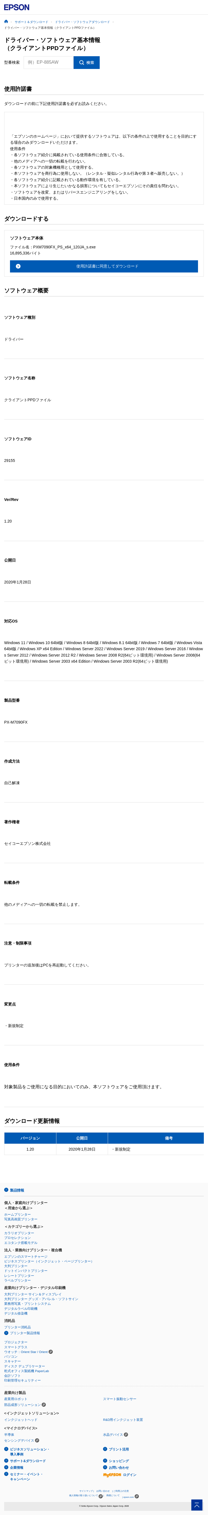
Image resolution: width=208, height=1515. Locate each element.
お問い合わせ (119, 1468)
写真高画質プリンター (20, 1219)
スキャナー (12, 1361)
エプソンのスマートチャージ (25, 1256)
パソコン (10, 1356)
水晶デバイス (113, 1434)
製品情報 (17, 1190)
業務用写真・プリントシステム (27, 1303)
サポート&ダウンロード (28, 1461)
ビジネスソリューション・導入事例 (30, 1452)
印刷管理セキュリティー (22, 1380)
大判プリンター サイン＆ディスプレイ (33, 1294)
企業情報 (16, 1468)
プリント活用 (119, 1449)
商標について (113, 1495)
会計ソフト (12, 1375)
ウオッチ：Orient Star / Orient (26, 1352)
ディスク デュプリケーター (24, 1366)
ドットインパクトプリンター (25, 1270)
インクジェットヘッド (20, 1419)
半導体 (9, 1434)
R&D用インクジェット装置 (123, 1419)
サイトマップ (86, 1491)
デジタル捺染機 (15, 1313)
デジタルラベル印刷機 (20, 1308)
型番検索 (12, 62)
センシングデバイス (19, 1440)
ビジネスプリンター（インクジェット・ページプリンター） (49, 1261)
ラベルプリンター (17, 1280)
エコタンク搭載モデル (20, 1242)
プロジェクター (15, 1342)
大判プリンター (15, 1266)
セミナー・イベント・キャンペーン (26, 1476)
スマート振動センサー (119, 1399)
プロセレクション (17, 1237)
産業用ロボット (15, 1399)
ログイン (119, 1475)
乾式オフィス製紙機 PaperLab (26, 1371)
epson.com (128, 1497)
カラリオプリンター (19, 1233)
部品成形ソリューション (22, 1404)
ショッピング (119, 1461)
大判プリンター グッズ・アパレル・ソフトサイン (41, 1299)
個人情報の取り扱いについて (86, 1496)
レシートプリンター (19, 1275)
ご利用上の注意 (121, 1491)
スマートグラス (15, 1347)
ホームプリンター (17, 1214)
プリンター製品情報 (25, 1333)
